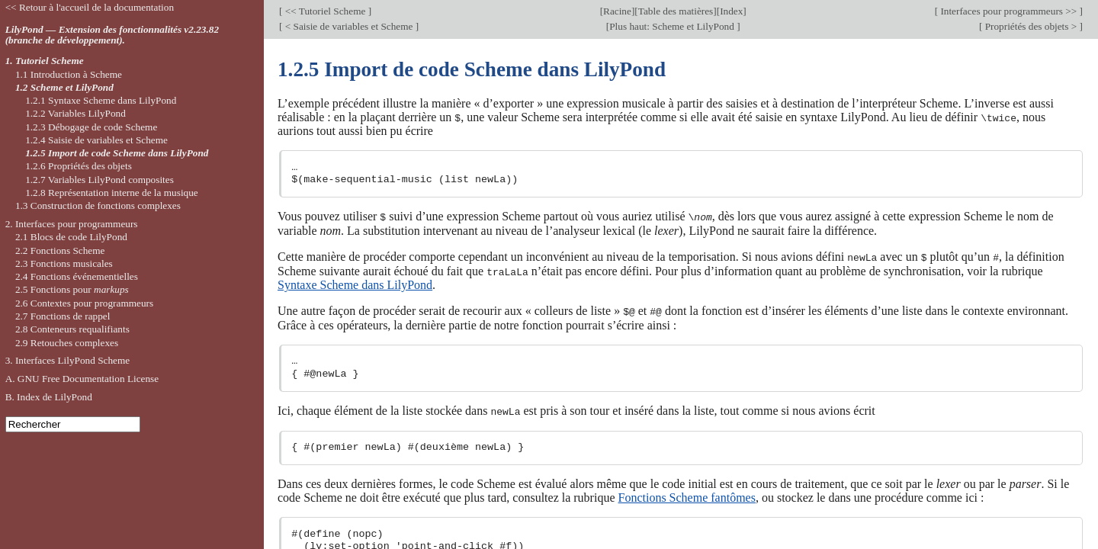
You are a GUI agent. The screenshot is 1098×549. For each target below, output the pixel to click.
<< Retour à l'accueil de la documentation (89, 7)
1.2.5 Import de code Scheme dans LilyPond (116, 153)
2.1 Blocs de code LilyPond (71, 236)
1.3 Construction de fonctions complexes (98, 205)
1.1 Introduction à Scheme (68, 74)
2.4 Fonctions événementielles (76, 276)
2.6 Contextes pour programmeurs (84, 303)
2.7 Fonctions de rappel (63, 316)
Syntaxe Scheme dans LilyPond (355, 283)
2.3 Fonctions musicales (64, 263)
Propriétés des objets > (1030, 26)
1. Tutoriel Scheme (44, 60)
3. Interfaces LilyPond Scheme (67, 360)
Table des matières (676, 11)
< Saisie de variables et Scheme (348, 26)
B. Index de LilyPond (48, 397)
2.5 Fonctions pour (72, 289)
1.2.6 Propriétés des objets (78, 166)
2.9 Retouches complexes (66, 342)
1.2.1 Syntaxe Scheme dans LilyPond (100, 100)
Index (731, 11)
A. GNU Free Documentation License (82, 378)
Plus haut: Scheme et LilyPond (673, 26)
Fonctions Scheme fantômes (687, 495)
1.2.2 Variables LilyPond (75, 113)
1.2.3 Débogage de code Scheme (91, 127)
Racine (617, 11)
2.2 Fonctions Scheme (60, 250)
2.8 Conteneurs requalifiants (72, 329)
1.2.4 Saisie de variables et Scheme (96, 140)
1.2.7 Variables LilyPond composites (99, 179)
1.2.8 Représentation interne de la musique (111, 192)
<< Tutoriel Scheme (325, 11)
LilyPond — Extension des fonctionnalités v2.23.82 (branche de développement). (112, 35)
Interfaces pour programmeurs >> (1009, 11)
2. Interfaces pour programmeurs (71, 224)
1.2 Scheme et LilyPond (64, 87)
